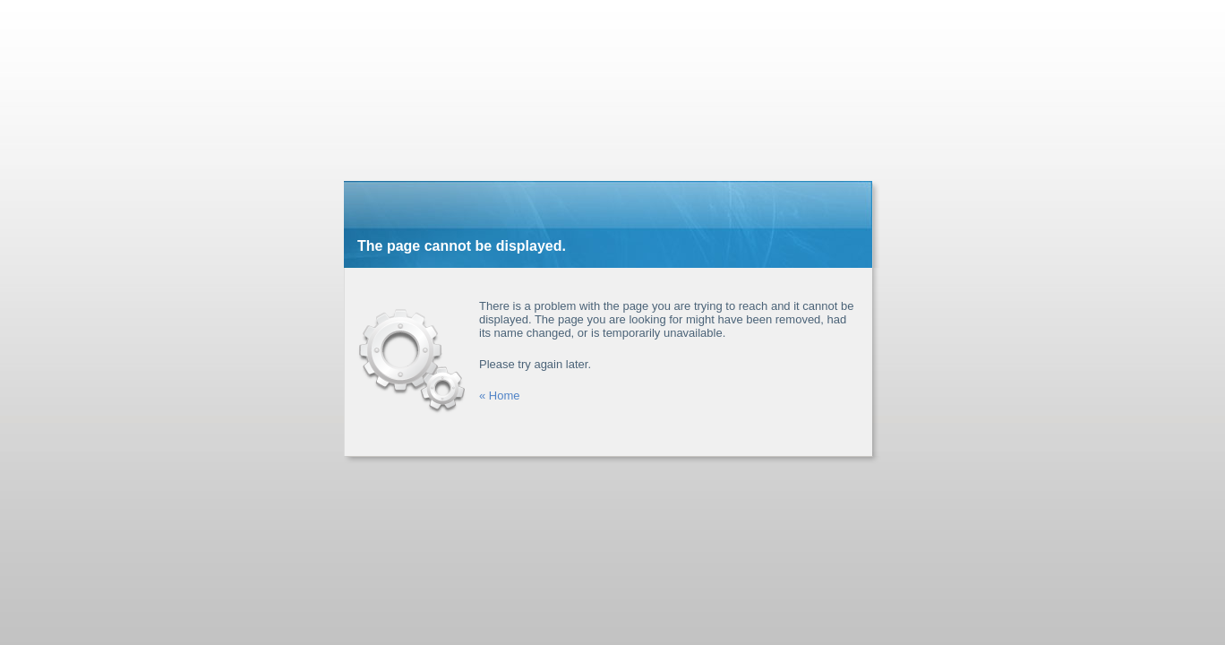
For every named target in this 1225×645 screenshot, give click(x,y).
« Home (499, 395)
